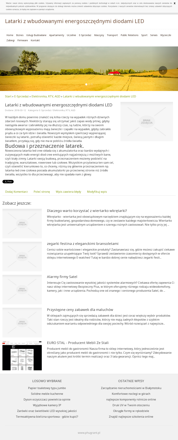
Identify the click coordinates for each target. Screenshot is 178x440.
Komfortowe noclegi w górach (131, 394)
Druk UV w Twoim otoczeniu (131, 405)
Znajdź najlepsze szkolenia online (131, 417)
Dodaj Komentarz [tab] (16, 192)
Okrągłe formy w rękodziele (131, 411)
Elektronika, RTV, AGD (46, 96)
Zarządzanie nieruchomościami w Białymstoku (131, 388)
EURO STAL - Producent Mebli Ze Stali (78, 342)
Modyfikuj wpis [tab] (97, 192)
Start (8, 96)
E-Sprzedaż (21, 96)
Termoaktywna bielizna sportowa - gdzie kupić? (47, 417)
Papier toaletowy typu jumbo (47, 388)
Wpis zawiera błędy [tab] (68, 192)
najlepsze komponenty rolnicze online (131, 399)
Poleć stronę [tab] (42, 192)
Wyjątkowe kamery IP (47, 405)
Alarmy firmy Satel (62, 276)
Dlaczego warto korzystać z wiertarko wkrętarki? (87, 210)
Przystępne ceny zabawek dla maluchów (80, 309)
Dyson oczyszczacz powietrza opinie (47, 399)
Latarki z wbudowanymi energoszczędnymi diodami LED (99, 96)
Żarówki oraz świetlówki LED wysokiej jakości (47, 411)
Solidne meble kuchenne (47, 394)
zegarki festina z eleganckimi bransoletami (83, 243)
